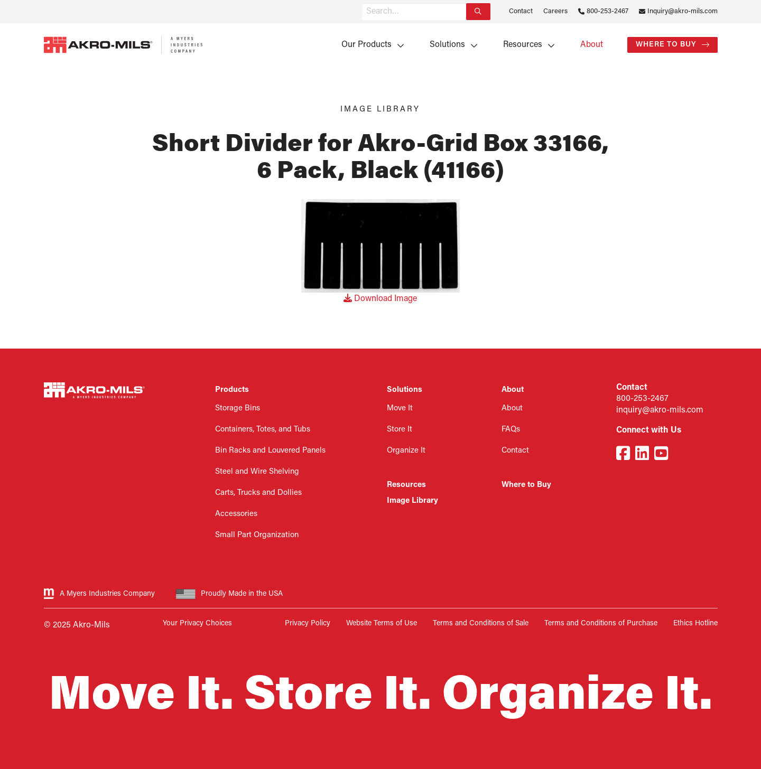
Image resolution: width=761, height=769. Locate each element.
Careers (555, 11)
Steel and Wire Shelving (257, 472)
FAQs (511, 430)
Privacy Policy (307, 623)
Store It (399, 430)
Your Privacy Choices (197, 623)
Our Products (366, 45)
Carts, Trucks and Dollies (258, 493)
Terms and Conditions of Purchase (600, 623)
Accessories (236, 514)
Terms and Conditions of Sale (480, 623)
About (591, 45)
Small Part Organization (257, 535)
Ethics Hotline (695, 623)
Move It (400, 408)
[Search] (478, 11)
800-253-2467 (607, 11)
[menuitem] (369, 45)
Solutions (447, 45)
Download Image (380, 299)
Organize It (406, 451)
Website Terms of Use (381, 623)
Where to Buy (666, 45)
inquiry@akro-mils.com (659, 410)
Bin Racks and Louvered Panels (270, 451)
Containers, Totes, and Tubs (262, 430)
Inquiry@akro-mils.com (682, 11)
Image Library (412, 501)
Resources (522, 45)
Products (232, 390)
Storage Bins (237, 408)
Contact (521, 11)
